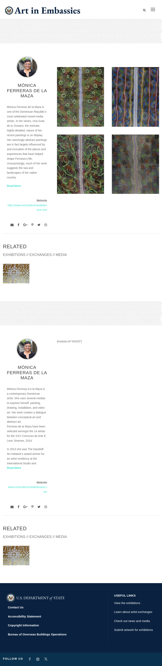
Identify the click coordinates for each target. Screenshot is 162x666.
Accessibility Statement (24, 616)
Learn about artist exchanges (133, 612)
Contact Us (15, 607)
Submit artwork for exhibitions (133, 629)
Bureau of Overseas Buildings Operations (37, 634)
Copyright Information (23, 625)
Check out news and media (132, 621)
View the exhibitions (127, 603)
